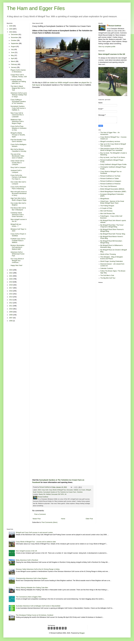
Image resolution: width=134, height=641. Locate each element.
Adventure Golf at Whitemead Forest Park (17, 254)
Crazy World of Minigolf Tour (57, 490)
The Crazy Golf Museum (108, 186)
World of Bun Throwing (108, 254)
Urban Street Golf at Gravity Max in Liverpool (17, 162)
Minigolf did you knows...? (16, 225)
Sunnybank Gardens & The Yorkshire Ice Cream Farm (59, 492)
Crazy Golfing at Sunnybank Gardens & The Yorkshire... (18, 101)
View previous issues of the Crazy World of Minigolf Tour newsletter (111, 149)
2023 (11, 270)
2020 (39, 490)
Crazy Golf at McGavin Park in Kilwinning (18, 188)
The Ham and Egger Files (36, 8)
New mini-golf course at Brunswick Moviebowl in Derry (19, 193)
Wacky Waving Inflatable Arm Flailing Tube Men (32, 587)
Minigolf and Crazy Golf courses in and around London (34, 532)
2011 (11, 306)
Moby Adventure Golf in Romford (27, 560)
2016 (11, 291)
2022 (11, 273)
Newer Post (37, 519)
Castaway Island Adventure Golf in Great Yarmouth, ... (18, 214)
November (14, 37)
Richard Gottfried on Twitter (109, 178)
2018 (11, 285)
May (12, 55)
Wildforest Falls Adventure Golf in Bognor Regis (17, 121)
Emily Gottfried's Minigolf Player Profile (113, 164)
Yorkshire (80, 492)
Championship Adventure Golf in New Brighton (31, 578)
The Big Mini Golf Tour (107, 278)
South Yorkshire (37, 492)
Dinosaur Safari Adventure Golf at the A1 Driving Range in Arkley (38, 569)
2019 (11, 282)
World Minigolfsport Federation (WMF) (113, 191)
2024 (11, 32)
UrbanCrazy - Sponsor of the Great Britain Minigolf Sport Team (112, 202)
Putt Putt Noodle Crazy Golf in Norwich (18, 140)
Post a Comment (40, 514)
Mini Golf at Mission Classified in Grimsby (18, 150)
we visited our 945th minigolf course (60, 82)
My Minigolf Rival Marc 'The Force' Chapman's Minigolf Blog (112, 226)
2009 (11, 312)
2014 (11, 297)
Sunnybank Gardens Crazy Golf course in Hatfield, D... (18, 108)
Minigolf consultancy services (110, 141)
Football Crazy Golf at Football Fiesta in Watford (18, 240)
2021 (11, 276)
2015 (11, 294)
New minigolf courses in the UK (111, 54)
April (12, 58)
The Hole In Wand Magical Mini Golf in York (18, 88)
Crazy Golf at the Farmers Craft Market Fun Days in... (18, 177)
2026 (11, 26)
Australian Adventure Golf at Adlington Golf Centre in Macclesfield (38, 606)
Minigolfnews (104, 198)
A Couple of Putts (106, 208)
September (15, 43)
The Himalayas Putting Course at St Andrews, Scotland (34, 615)
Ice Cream (82, 490)
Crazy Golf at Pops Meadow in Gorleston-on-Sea (19, 128)
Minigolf (88, 490)
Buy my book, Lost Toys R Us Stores (112, 157)
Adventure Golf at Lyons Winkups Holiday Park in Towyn (19, 95)
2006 (11, 321)
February (14, 64)
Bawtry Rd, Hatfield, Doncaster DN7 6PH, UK (52, 494)
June (13, 52)
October (14, 40)
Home (63, 519)
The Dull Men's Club (107, 275)
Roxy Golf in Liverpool (18, 167)
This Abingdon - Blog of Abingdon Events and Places (111, 258)
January (14, 67)
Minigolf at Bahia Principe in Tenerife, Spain (18, 134)
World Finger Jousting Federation (111, 261)
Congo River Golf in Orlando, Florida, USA (19, 76)
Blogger (82, 633)
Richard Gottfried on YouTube (110, 176)
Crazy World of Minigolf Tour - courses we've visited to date (36, 542)
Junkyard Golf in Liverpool (16, 171)
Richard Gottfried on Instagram (110, 181)
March (13, 61)
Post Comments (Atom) (49, 522)
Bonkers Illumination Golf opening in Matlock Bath (17, 247)
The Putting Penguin (107, 206)
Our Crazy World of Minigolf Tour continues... (17, 260)
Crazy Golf (45, 490)
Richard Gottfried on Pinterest (110, 184)
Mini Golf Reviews (106, 211)
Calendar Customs (106, 268)
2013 (11, 300)
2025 (11, 29)
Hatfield (76, 490)
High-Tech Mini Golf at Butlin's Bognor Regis (18, 199)
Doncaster (70, 490)
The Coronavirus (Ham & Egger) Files (28, 597)
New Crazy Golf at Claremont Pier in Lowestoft (17, 115)
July (12, 49)
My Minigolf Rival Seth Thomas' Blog (112, 234)
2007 (11, 318)
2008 (11, 315)
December (14, 34)
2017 (11, 288)
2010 (11, 309)
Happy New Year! (16, 265)
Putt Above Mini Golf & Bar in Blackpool (18, 209)
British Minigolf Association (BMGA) (112, 189)
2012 (11, 303)
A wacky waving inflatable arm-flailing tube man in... (18, 81)
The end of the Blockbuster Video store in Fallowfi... (17, 156)
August (13, 46)
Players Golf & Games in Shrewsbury (18, 71)
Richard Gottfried (115, 26)
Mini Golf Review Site (107, 213)
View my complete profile (106, 46)
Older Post (89, 519)
